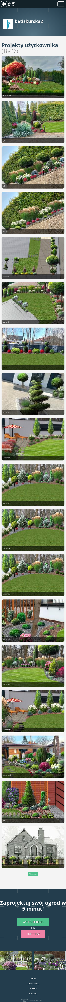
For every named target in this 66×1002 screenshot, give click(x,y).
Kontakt (33, 993)
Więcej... (33, 874)
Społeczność (33, 983)
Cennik (33, 978)
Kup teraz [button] (33, 934)
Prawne (33, 988)
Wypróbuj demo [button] (33, 922)
